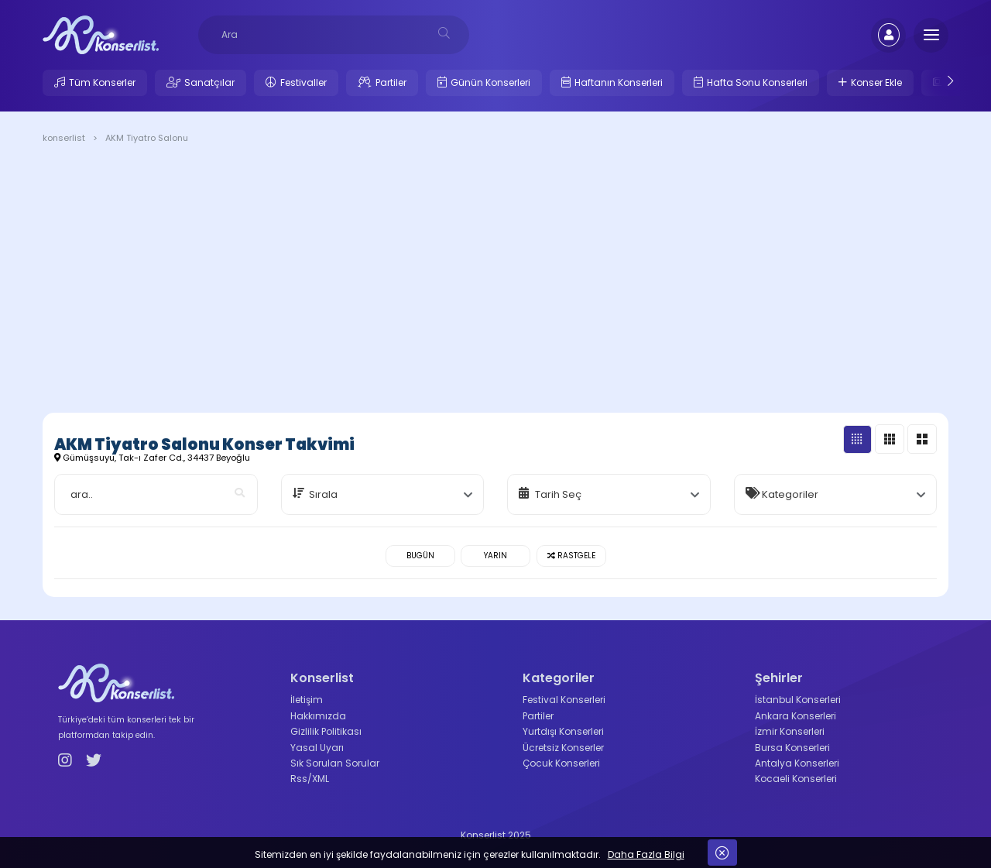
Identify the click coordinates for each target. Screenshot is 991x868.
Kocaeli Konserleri (796, 778)
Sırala (323, 494)
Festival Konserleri (564, 699)
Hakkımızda (318, 715)
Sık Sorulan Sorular (334, 763)
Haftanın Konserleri (618, 82)
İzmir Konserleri (790, 731)
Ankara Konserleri (795, 715)
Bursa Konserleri (792, 747)
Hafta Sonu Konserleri (757, 82)
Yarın (495, 555)
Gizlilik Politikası (326, 731)
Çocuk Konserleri (561, 763)
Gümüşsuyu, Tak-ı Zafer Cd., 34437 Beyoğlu (152, 457)
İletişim (306, 699)
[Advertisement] (495, 281)
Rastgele (571, 555)
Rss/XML (309, 778)
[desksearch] (444, 33)
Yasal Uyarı (317, 747)
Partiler (390, 82)
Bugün (420, 555)
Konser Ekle (876, 82)
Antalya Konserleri (797, 763)
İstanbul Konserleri (798, 699)
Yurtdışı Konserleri (563, 731)
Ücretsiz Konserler (563, 747)
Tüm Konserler (102, 82)
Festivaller (303, 82)
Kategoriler (790, 494)
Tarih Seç (558, 494)
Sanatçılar (209, 82)
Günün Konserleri (490, 82)
